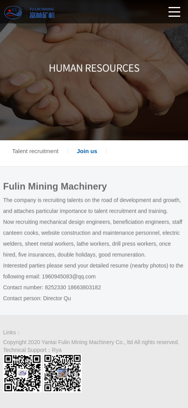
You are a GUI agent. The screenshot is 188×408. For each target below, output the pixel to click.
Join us (87, 151)
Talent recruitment (35, 151)
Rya (56, 350)
